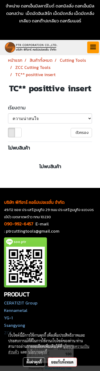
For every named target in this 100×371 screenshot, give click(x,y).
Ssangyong (14, 325)
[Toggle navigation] (93, 47)
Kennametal (15, 310)
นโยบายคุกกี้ (37, 351)
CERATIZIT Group (20, 303)
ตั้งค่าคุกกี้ (34, 362)
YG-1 (8, 318)
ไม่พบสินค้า (19, 147)
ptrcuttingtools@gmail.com (32, 231)
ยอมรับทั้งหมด (62, 362)
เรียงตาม (18, 107)
